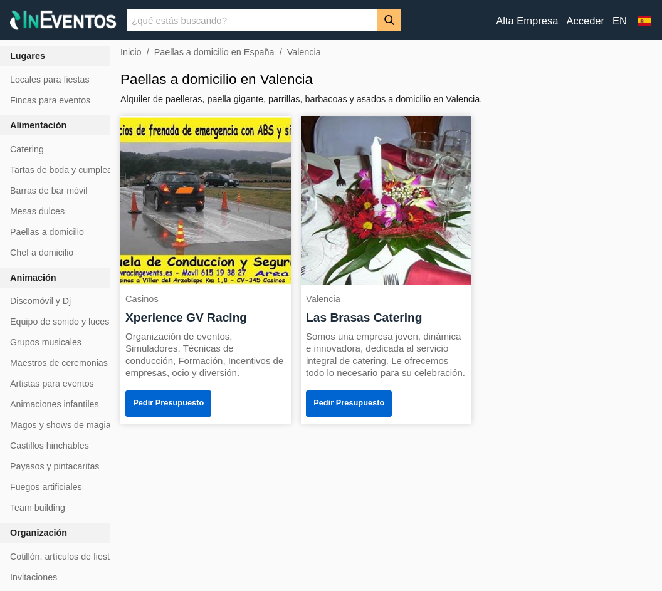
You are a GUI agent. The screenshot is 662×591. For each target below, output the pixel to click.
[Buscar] (389, 20)
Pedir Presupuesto (168, 402)
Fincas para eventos (50, 100)
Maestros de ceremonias (59, 363)
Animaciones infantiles (54, 404)
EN (619, 21)
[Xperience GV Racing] (205, 199)
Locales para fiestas (50, 80)
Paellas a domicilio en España (214, 52)
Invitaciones (33, 577)
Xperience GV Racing (186, 317)
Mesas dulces (37, 211)
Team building (37, 508)
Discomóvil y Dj (40, 301)
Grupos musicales (45, 342)
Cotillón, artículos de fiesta (62, 557)
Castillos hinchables (49, 446)
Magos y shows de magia (60, 425)
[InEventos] (63, 21)
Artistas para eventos (52, 384)
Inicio (131, 52)
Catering (27, 149)
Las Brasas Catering (364, 317)
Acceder (585, 21)
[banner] (331, 20)
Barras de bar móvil (48, 191)
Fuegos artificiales (46, 487)
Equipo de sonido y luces (59, 321)
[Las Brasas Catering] (386, 199)
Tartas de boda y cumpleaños (68, 170)
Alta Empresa (527, 21)
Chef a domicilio (41, 253)
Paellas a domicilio (47, 232)
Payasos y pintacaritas (54, 466)
